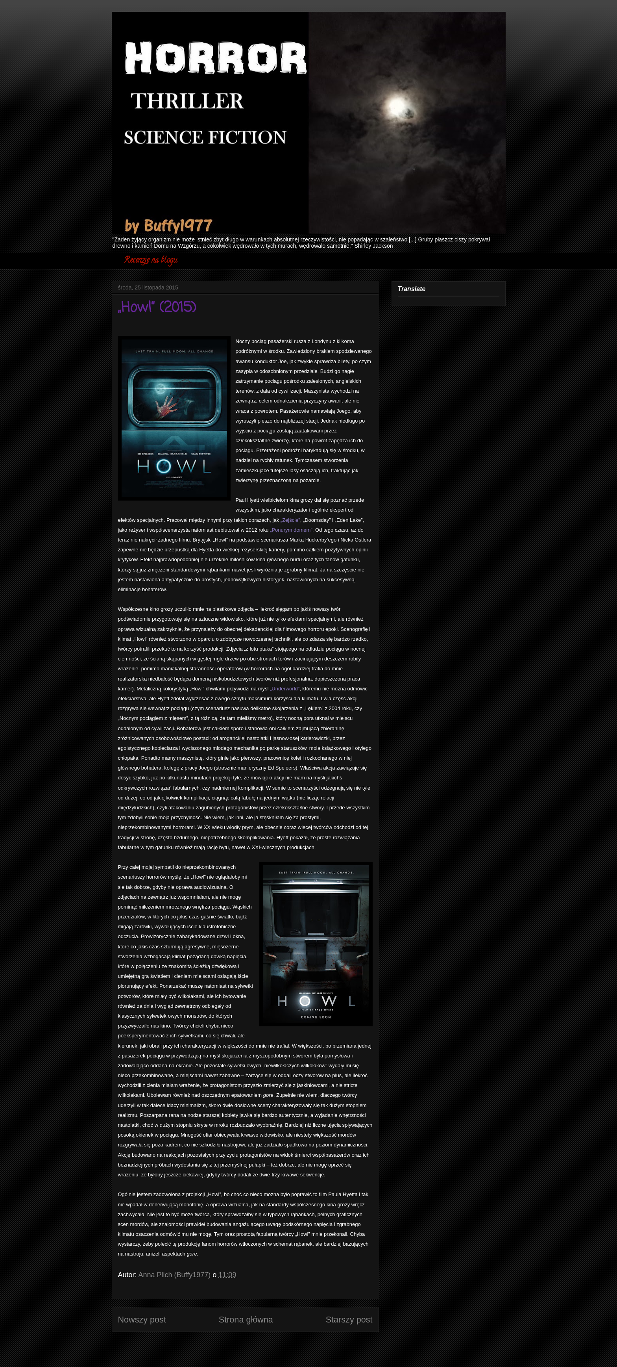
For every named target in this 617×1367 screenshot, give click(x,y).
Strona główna (246, 1319)
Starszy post (349, 1319)
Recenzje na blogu (150, 261)
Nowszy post (142, 1319)
